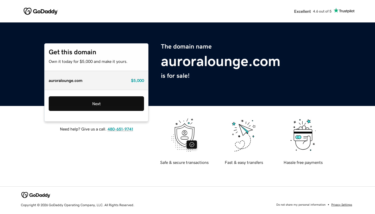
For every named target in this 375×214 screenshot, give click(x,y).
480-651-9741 (120, 129)
